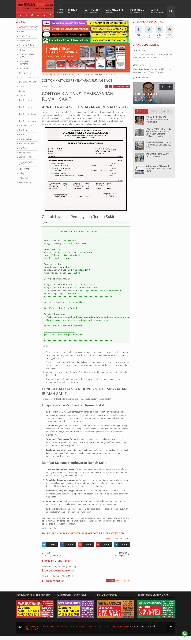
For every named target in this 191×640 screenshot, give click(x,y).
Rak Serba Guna (25, 138)
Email (125, 91)
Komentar (166, 110)
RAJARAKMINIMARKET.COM (82, 537)
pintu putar (23, 177)
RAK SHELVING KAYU (28, 76)
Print (116, 91)
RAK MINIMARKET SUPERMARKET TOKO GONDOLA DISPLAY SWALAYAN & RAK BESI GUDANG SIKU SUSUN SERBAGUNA (81, 630)
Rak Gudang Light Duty (26, 107)
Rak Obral (22, 129)
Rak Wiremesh (25, 152)
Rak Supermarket (26, 143)
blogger (119, 585)
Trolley (21, 172)
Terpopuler (141, 110)
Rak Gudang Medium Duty (27, 114)
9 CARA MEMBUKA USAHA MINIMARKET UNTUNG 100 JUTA (158, 144)
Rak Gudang (91, 11)
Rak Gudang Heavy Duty (27, 100)
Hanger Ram (24, 40)
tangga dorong (24, 181)
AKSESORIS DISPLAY (28, 26)
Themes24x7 (32, 633)
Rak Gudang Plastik (27, 120)
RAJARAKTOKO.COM (112, 537)
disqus (126, 585)
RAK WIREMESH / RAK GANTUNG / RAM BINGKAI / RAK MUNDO (159, 118)
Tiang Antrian (24, 168)
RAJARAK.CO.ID (56, 537)
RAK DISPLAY (24, 67)
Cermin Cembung (26, 35)
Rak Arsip (22, 90)
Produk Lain (137, 11)
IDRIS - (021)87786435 (146, 93)
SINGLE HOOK (25, 156)
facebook (110, 585)
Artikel (157, 11)
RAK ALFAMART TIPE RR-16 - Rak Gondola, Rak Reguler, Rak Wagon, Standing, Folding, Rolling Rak (159, 132)
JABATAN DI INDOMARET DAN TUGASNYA (157, 154)
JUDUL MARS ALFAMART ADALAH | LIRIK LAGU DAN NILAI (158, 167)
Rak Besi (22, 94)
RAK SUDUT (23, 85)
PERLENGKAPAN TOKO (26, 54)
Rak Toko (22, 147)
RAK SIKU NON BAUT (28, 81)
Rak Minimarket (114, 11)
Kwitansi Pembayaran (120, 543)
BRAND (21, 31)
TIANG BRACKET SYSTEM (26, 162)
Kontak (72, 11)
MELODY (22, 49)
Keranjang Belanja (26, 44)
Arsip (154, 110)
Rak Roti (22, 133)
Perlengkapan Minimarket (24, 61)
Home (60, 11)
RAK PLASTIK (24, 72)
